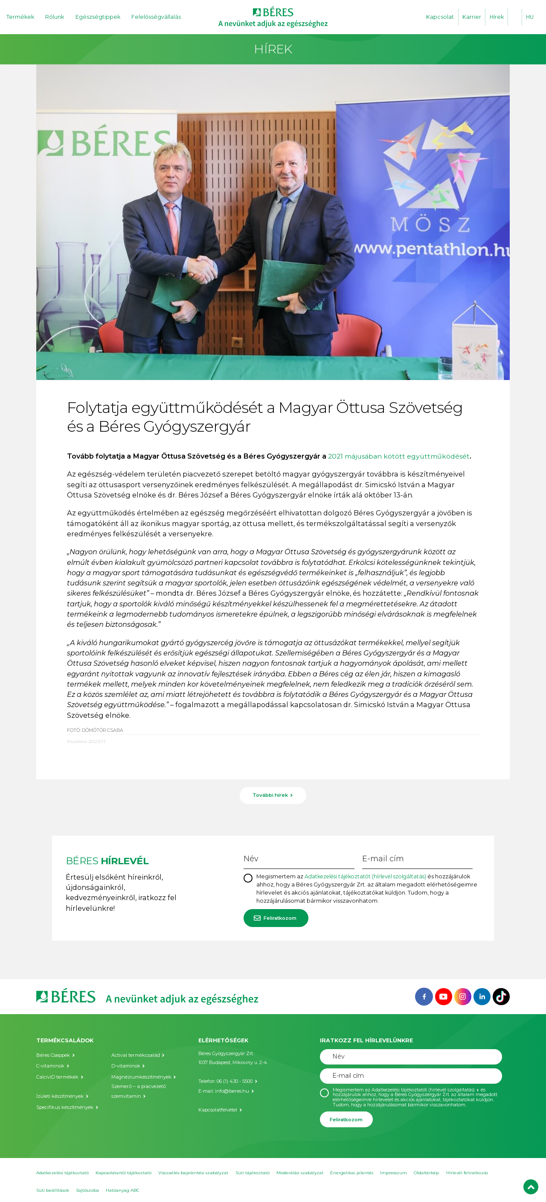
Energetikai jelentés (351, 1172)
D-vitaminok (125, 1065)
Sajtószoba (87, 1189)
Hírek (497, 17)
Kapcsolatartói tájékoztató (123, 1172)
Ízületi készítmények (59, 1094)
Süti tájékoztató (252, 1172)
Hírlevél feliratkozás (467, 1172)
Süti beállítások (52, 1189)
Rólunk (54, 17)
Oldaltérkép (426, 1172)
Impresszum (393, 1172)
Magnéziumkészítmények (140, 1076)
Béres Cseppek (52, 1054)
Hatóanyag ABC (122, 1189)
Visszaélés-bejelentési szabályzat (193, 1172)
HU (530, 17)
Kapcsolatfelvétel (217, 1108)
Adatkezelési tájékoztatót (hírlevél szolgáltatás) (370, 875)
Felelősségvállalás (156, 17)
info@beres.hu (231, 1089)
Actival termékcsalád (134, 1054)
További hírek (270, 795)
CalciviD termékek (56, 1076)
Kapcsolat (440, 17)
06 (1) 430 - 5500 (235, 1080)
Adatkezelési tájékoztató (62, 1172)
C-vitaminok (50, 1065)
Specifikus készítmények (64, 1105)
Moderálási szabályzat (299, 1172)
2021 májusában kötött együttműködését (402, 456)
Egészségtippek (98, 17)
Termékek (20, 17)
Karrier (471, 17)
